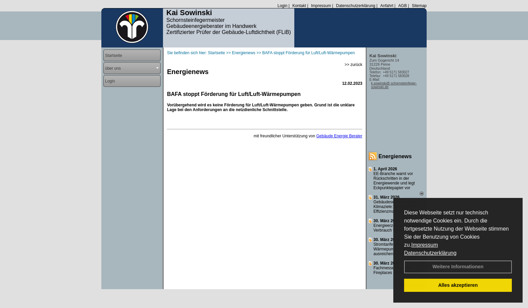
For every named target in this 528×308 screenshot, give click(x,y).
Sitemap (419, 5)
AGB (402, 5)
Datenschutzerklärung (430, 253)
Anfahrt (386, 5)
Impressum (424, 245)
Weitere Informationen (458, 266)
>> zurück (353, 64)
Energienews (395, 156)
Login (282, 5)
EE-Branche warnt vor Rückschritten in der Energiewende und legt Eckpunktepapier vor (394, 180)
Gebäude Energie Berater (339, 136)
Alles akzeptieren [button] (458, 285)
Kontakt (299, 5)
